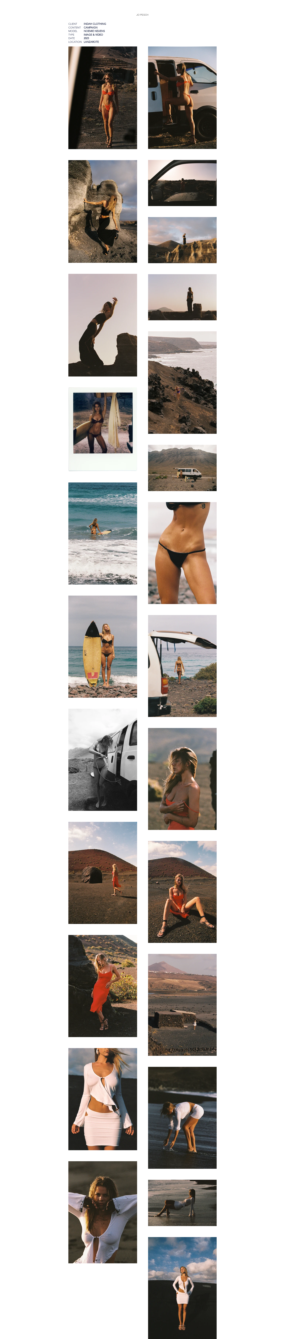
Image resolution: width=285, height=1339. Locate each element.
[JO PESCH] (142, 14)
